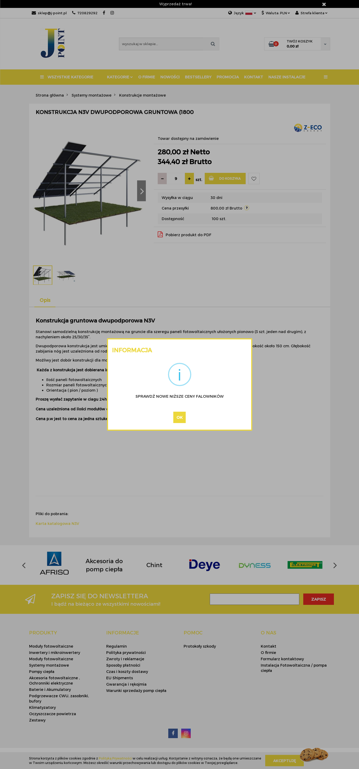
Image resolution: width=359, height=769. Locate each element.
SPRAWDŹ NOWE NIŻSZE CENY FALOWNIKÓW (180, 396)
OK (179, 417)
